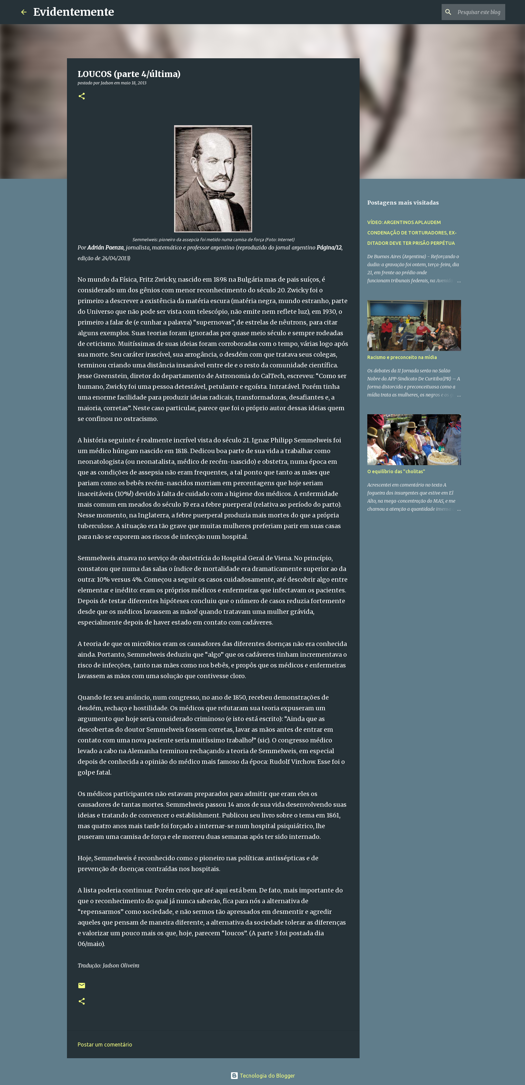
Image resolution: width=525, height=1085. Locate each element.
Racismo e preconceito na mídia (402, 357)
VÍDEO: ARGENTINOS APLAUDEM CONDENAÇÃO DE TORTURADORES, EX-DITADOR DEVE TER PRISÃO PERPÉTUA (412, 233)
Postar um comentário (105, 1044)
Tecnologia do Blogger (262, 1076)
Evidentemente (73, 12)
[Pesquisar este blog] (470, 12)
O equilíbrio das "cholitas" (396, 471)
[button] (82, 96)
